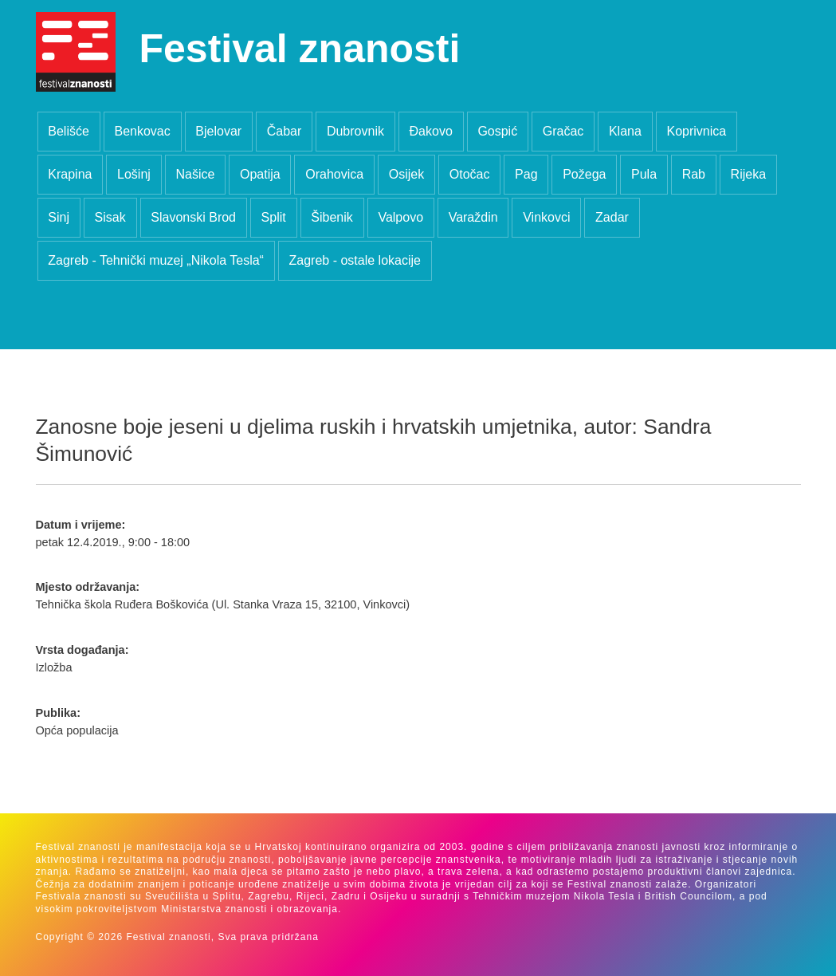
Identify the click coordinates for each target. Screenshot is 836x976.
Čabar (284, 131)
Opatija (260, 174)
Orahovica (334, 174)
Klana (625, 131)
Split (273, 217)
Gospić (497, 131)
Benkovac (142, 131)
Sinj (58, 217)
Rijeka (748, 174)
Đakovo (431, 131)
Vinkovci (546, 217)
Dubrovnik (355, 131)
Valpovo (400, 217)
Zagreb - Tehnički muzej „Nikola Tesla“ (156, 260)
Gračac (563, 131)
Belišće (68, 131)
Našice (194, 174)
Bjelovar (218, 131)
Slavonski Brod (193, 217)
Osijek (406, 174)
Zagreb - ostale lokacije (355, 260)
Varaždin (473, 217)
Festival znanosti (300, 48)
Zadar (612, 217)
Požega (584, 174)
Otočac (469, 174)
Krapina (70, 174)
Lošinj (134, 174)
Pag (526, 174)
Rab (693, 174)
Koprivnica (696, 131)
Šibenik (331, 217)
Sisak (110, 217)
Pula (644, 174)
